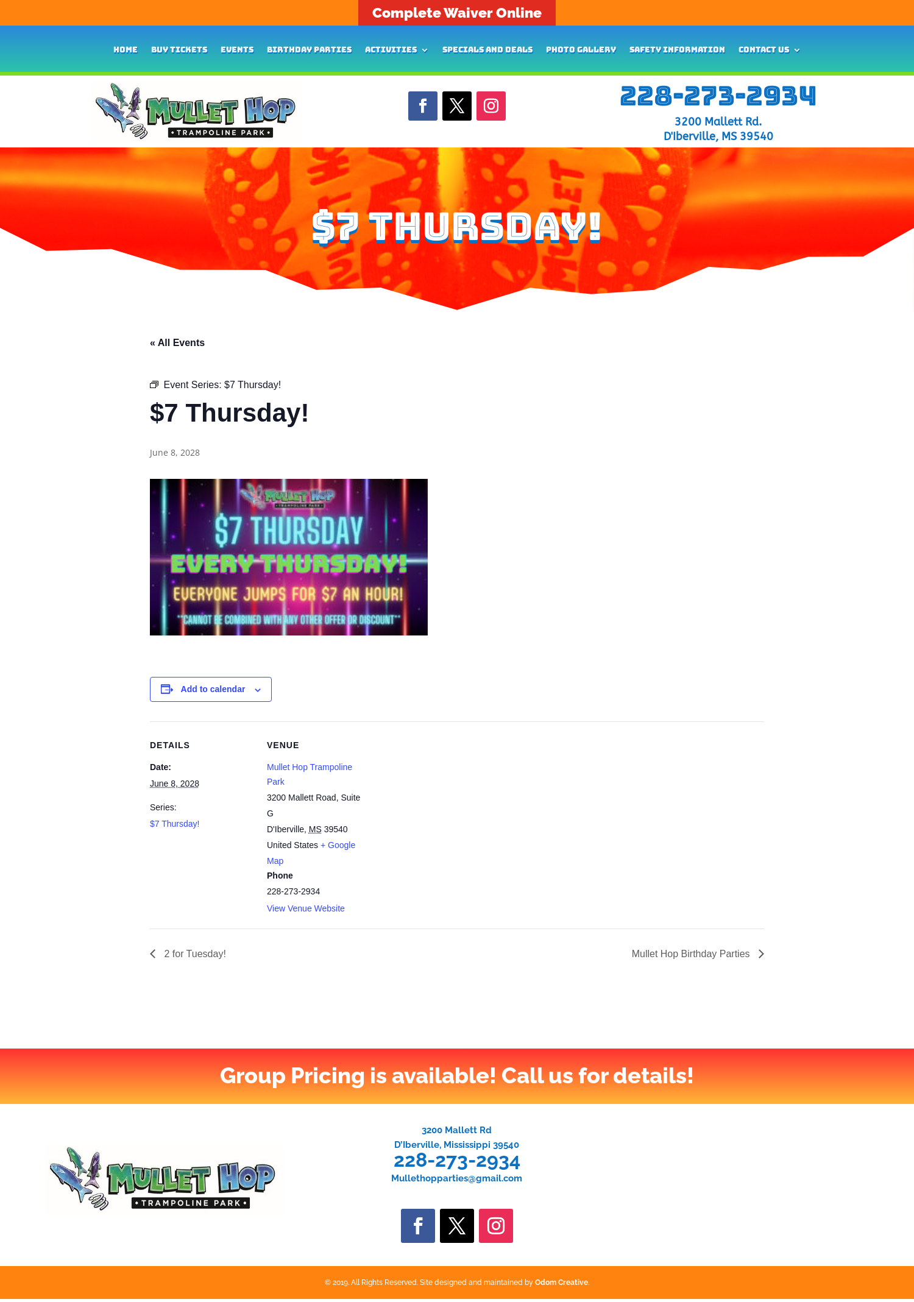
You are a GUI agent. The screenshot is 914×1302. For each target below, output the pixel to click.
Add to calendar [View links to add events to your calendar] (213, 689)
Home (125, 50)
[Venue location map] (448, 805)
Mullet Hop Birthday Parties (692, 954)
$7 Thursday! (174, 824)
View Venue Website (306, 908)
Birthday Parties (309, 50)
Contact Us (764, 50)
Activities (391, 50)
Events (237, 50)
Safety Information (677, 50)
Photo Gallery (581, 50)
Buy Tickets (179, 50)
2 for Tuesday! (193, 954)
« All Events (177, 343)
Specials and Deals (487, 50)
